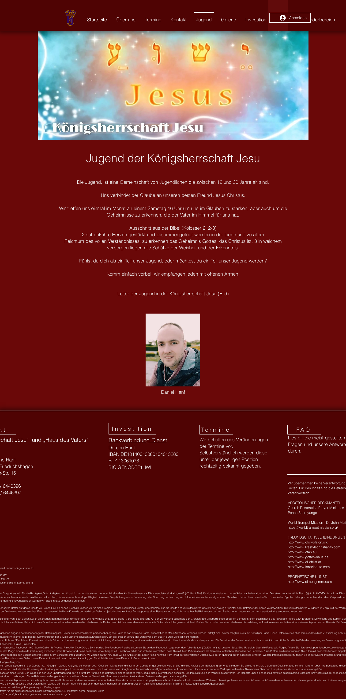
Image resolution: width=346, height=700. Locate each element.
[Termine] (216, 429)
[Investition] (132, 428)
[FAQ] (304, 429)
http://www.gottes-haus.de (308, 557)
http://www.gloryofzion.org (308, 542)
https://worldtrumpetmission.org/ (313, 527)
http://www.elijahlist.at (304, 562)
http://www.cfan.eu (302, 552)
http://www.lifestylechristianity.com (314, 547)
